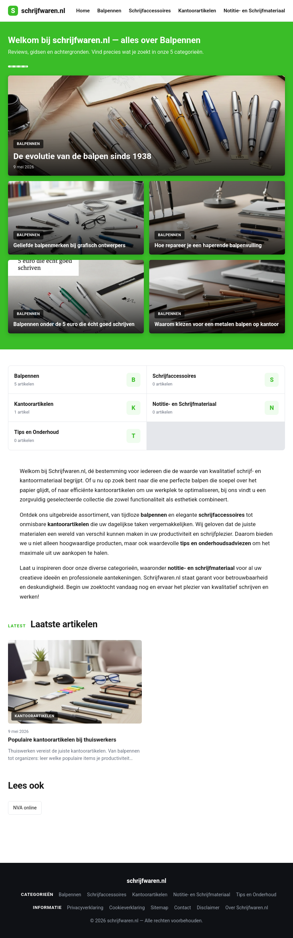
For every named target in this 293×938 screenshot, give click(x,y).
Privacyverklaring (85, 908)
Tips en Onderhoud (256, 895)
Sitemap (159, 908)
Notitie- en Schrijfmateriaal (254, 11)
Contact (182, 908)
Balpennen (109, 11)
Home (83, 11)
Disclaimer (208, 908)
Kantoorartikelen (197, 11)
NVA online (25, 808)
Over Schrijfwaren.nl (246, 908)
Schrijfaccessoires (150, 11)
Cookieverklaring (127, 908)
